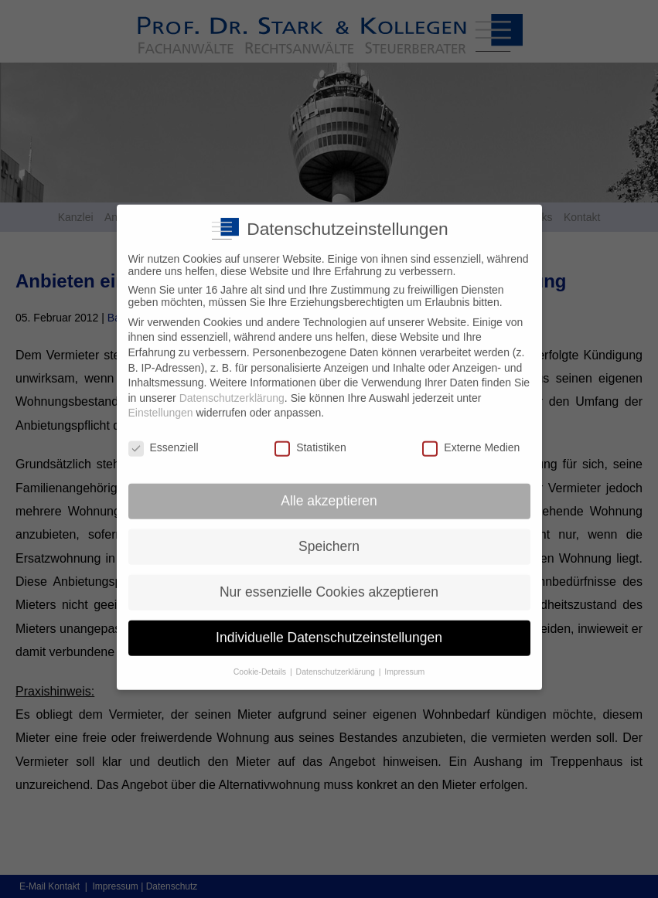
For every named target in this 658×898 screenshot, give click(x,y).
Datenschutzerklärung (232, 385)
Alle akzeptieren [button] (329, 488)
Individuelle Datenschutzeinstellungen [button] (329, 625)
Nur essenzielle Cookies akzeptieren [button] (329, 579)
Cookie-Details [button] (261, 658)
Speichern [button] (329, 534)
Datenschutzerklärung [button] (336, 658)
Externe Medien (471, 435)
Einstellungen (160, 400)
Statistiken (310, 435)
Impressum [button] (404, 658)
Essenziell (163, 435)
